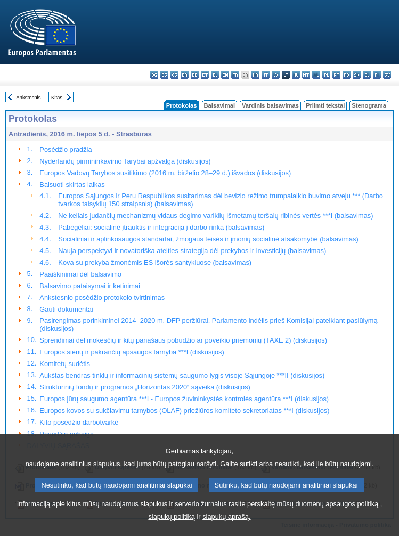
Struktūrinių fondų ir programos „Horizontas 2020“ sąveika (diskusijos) (144, 387)
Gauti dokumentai (66, 309)
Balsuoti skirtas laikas (71, 185)
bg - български (154, 75)
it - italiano (266, 75)
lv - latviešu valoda (276, 75)
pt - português (336, 75)
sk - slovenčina (357, 75)
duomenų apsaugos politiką (336, 517)
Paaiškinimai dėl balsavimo (80, 274)
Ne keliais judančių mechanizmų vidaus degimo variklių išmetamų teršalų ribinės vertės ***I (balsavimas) (215, 216)
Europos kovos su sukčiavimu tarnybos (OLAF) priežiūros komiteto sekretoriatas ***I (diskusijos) (184, 411)
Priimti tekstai (325, 105)
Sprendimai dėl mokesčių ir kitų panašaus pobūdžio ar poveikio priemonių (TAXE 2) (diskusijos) (183, 340)
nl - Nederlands (316, 75)
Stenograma (369, 105)
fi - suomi (377, 75)
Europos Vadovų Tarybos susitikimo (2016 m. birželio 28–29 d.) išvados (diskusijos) (165, 173)
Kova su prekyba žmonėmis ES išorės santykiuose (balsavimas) (154, 262)
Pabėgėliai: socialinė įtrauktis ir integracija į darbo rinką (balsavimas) (161, 227)
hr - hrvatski (255, 75)
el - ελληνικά (215, 75)
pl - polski (326, 75)
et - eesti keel (205, 75)
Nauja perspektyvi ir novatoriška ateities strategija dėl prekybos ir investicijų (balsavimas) (192, 251)
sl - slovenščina (367, 75)
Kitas (56, 97)
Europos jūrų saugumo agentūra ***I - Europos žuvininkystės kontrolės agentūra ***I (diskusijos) (184, 399)
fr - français (235, 75)
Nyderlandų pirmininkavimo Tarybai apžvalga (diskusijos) (124, 161)
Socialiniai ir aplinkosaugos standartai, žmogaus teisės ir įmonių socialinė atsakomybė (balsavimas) (208, 239)
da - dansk (185, 75)
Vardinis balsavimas (270, 105)
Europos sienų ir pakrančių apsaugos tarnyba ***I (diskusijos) (131, 352)
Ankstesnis (28, 97)
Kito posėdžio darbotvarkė (78, 422)
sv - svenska (387, 75)
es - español (164, 75)
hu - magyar (296, 75)
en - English (225, 75)
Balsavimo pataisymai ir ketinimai (89, 286)
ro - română (347, 75)
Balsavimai (219, 105)
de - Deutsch (195, 75)
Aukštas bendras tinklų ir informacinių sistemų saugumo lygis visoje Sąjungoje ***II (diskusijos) (181, 375)
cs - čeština (174, 75)
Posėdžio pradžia (65, 149)
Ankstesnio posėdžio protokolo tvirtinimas (102, 298)
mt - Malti (306, 75)
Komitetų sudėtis (64, 364)
